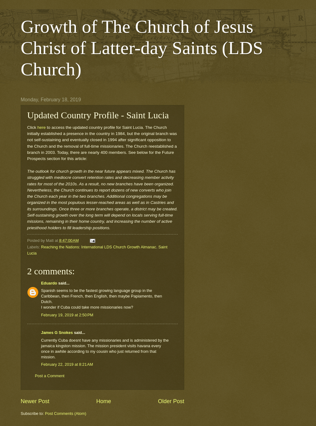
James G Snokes (57, 332)
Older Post (171, 401)
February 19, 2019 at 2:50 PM (67, 315)
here (41, 127)
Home (103, 401)
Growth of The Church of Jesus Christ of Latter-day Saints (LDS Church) (142, 47)
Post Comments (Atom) (65, 413)
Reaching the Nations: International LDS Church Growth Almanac (98, 247)
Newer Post (35, 401)
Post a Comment (49, 375)
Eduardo (49, 283)
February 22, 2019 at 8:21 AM (67, 364)
